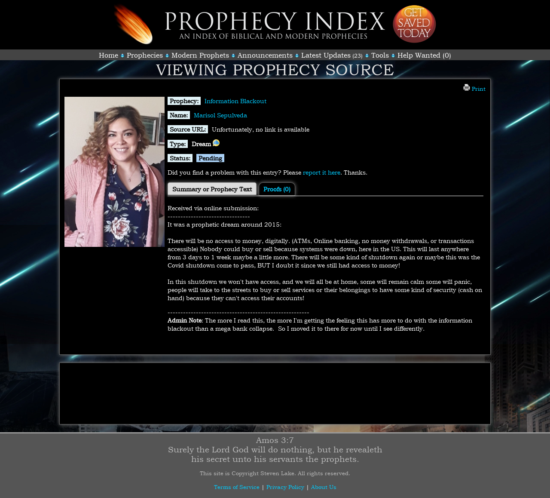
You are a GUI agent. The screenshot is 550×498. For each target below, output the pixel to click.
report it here (321, 172)
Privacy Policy (285, 487)
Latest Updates (326, 55)
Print (474, 88)
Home (108, 55)
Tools (380, 55)
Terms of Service (237, 487)
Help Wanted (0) (424, 55)
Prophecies (145, 55)
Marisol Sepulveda (220, 115)
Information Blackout (235, 101)
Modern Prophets (200, 55)
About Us (323, 487)
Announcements (265, 55)
